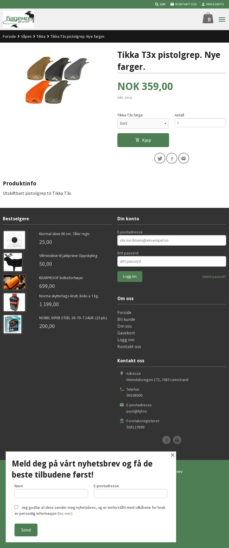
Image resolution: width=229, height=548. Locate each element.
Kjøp (143, 140)
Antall (179, 115)
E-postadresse (130, 234)
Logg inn (125, 341)
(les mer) (64, 513)
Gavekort (126, 335)
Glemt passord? (214, 278)
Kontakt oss (129, 348)
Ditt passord (127, 255)
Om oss (124, 328)
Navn (51, 489)
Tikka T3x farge (130, 115)
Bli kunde (126, 321)
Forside (9, 36)
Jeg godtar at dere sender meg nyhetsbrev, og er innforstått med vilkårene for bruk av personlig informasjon (89, 510)
